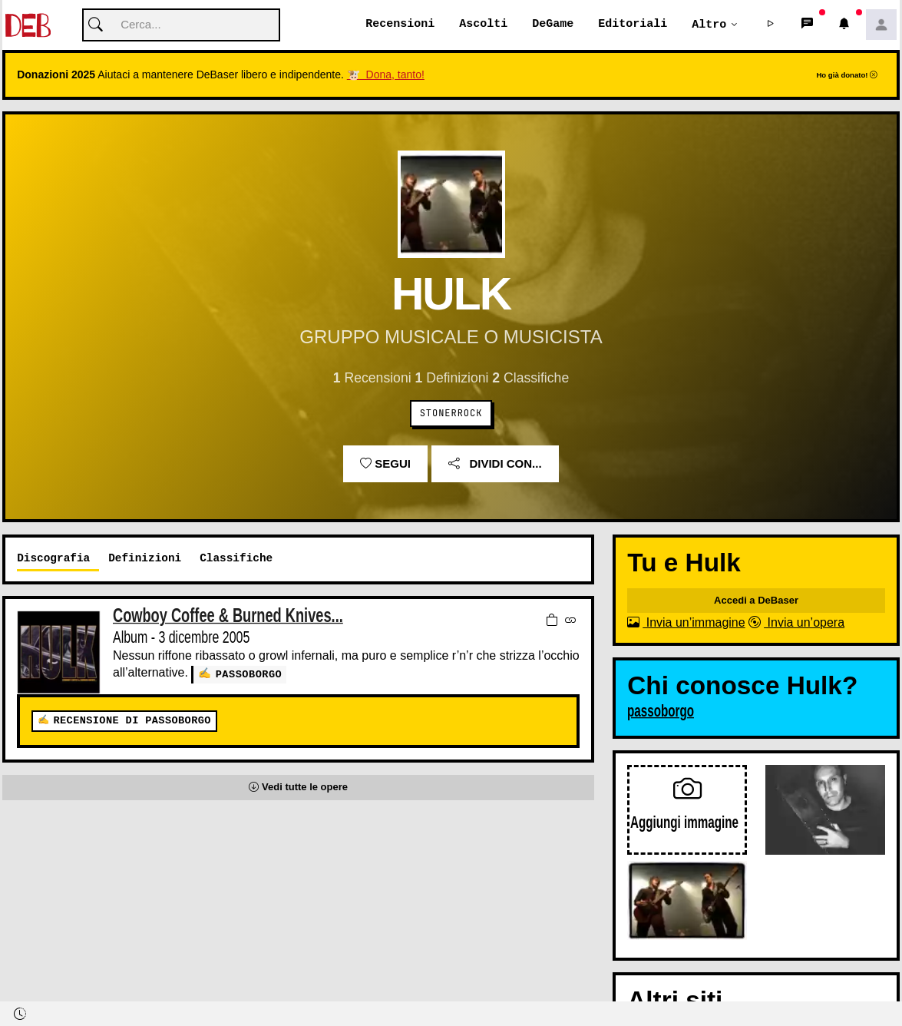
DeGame (552, 24)
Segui (385, 464)
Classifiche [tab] (236, 558)
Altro (709, 24)
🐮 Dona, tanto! (386, 75)
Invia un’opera (796, 623)
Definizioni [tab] (144, 558)
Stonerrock (451, 414)
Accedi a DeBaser (756, 601)
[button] (770, 25)
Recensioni (399, 24)
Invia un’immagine (686, 623)
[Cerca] (181, 25)
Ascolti (483, 24)
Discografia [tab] (53, 558)
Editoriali (632, 24)
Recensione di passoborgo (131, 721)
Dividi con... (494, 464)
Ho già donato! (846, 75)
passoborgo (249, 674)
